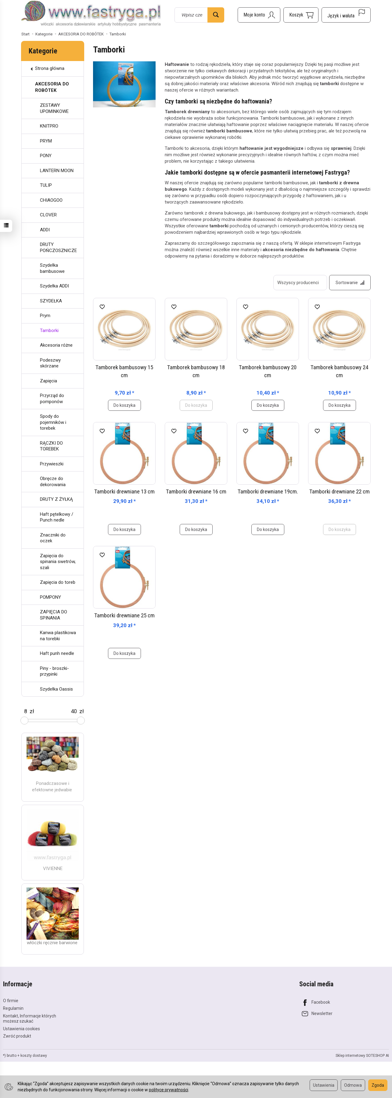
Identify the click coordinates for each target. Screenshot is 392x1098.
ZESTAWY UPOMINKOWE (54, 108)
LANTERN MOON (57, 170)
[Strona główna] (91, 14)
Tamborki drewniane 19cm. (268, 491)
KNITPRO (49, 126)
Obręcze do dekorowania (53, 481)
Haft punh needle (57, 653)
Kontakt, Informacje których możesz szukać (29, 1018)
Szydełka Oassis (56, 689)
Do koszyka (124, 405)
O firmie (10, 1000)
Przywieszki (51, 464)
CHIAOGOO (51, 200)
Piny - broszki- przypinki (54, 671)
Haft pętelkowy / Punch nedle (56, 517)
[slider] (24, 720)
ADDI (45, 230)
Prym (45, 315)
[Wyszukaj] (215, 15)
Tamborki (49, 330)
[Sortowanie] (350, 282)
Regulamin (13, 1008)
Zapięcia (48, 381)
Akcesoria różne (56, 345)
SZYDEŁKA (51, 301)
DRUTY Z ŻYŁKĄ (56, 499)
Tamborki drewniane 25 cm (124, 615)
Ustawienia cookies (21, 1028)
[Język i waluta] (346, 15)
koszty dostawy (33, 1055)
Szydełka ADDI (54, 286)
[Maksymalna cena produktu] (73, 711)
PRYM (46, 141)
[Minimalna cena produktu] (25, 711)
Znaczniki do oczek (53, 538)
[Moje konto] (259, 15)
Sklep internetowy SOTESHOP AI (362, 1055)
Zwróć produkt (17, 1036)
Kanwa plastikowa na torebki (58, 635)
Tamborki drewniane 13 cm (124, 491)
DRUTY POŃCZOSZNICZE (58, 247)
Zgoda (378, 1085)
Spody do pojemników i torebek (53, 422)
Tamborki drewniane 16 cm (196, 491)
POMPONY (50, 597)
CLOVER (48, 215)
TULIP (46, 185)
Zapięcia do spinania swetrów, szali (58, 561)
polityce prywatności (168, 1089)
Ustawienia (323, 1085)
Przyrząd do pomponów (52, 398)
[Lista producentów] (300, 282)
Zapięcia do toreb (57, 582)
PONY (46, 155)
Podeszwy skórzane (50, 363)
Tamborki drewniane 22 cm (339, 491)
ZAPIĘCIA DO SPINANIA (53, 615)
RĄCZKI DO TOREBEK (51, 446)
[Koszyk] (300, 15)
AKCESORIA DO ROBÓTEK (52, 87)
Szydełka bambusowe (52, 268)
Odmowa (353, 1085)
